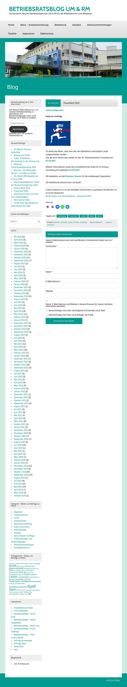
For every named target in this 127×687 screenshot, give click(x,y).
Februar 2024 (20, 317)
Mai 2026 (18, 237)
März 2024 (18, 314)
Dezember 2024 (21, 287)
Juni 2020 (18, 448)
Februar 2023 (20, 353)
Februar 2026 (20, 246)
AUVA (57, 222)
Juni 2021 (18, 412)
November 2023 (21, 326)
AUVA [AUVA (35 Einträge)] (13, 565)
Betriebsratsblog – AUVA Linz (27, 626)
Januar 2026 (19, 249)
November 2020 (21, 433)
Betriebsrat (60, 25)
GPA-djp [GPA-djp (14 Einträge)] (23, 572)
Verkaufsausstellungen (24, 545)
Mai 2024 (18, 308)
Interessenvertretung (23, 524)
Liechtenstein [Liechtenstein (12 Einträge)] (23, 577)
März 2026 (18, 243)
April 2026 (18, 240)
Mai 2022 (18, 380)
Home (11, 25)
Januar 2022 (19, 391)
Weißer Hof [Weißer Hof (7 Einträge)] (23, 594)
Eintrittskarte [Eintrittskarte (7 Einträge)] (17, 570)
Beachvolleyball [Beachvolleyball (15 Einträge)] (16, 568)
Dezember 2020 (21, 430)
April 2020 (18, 454)
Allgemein (18, 512)
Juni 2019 (18, 484)
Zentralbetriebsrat (21, 548)
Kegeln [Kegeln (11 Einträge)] (27, 575)
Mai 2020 (18, 451)
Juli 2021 (18, 409)
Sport (99, 216)
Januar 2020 (19, 463)
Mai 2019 (18, 487)
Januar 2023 (19, 356)
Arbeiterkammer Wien (23, 608)
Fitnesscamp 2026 (22, 188)
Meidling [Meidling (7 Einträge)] (36, 577)
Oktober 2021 (20, 400)
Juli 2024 (18, 302)
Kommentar (51, 246)
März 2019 (18, 493)
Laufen (83, 216)
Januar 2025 (19, 284)
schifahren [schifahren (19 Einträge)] (26, 581)
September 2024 (21, 296)
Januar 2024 (19, 320)
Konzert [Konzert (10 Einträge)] (33, 575)
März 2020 (18, 457)
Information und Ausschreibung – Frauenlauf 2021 (69, 196)
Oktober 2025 (20, 258)
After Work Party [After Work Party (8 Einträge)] (22, 564)
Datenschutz (46, 33)
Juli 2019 (18, 481)
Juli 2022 (18, 374)
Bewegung (62, 216)
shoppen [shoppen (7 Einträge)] (12, 583)
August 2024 (19, 299)
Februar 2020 (20, 460)
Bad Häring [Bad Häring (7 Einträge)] (20, 566)
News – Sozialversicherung (34, 25)
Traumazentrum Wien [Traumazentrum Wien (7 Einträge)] (16, 592)
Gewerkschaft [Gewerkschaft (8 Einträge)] (13, 573)
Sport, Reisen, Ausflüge (77, 222)
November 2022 (21, 362)
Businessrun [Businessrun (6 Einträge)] (35, 568)
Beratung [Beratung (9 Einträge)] (27, 568)
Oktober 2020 (20, 436)
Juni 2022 (18, 377)
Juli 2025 (18, 266)
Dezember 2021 (21, 394)
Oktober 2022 (20, 365)
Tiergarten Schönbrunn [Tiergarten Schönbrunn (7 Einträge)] (33, 590)
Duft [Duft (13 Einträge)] (11, 570)
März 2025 (18, 278)
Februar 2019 (20, 496)
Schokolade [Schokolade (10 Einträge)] (36, 581)
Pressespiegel (20, 530)
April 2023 (18, 347)
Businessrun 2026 (22, 155)
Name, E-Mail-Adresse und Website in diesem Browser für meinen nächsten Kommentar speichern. (79, 305)
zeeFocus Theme (113, 680)
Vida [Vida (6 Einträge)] (30, 592)
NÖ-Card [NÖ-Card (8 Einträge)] (27, 579)
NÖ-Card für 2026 (22, 200)
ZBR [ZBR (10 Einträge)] (29, 594)
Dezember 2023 (21, 323)
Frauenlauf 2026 (21, 191)
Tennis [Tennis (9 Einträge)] (19, 590)
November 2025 (21, 255)
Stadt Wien (18, 646)
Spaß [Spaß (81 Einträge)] (31, 586)
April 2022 (18, 383)
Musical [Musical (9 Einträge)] (12, 579)
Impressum (28, 33)
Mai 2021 (18, 415)
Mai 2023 (18, 344)
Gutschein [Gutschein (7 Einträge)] (30, 572)
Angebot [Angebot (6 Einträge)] (30, 563)
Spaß (92, 216)
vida (15, 649)
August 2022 (19, 371)
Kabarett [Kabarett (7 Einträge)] (21, 574)
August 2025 (19, 263)
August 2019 (19, 478)
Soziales (76, 25)
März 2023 (18, 350)
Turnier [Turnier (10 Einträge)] (26, 592)
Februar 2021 (20, 424)
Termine (12, 33)
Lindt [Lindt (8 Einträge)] (31, 577)
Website (49, 291)
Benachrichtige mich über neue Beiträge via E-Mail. (71, 315)
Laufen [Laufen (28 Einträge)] (13, 576)
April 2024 (18, 311)
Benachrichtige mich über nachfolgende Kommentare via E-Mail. (77, 310)
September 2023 (21, 332)
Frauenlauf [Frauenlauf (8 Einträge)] (29, 570)
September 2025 (21, 261)
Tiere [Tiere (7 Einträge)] (23, 590)
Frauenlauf (73, 216)
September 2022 (21, 368)
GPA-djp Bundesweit (23, 641)
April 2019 (18, 490)
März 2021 (18, 421)
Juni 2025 (18, 269)
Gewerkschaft (20, 521)
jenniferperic (97, 222)
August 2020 (19, 442)
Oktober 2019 (20, 472)
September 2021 (21, 403)
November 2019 (21, 469)
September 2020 (21, 439)
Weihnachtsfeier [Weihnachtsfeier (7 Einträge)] (14, 594)
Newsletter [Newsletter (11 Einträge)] (19, 579)
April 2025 (18, 275)
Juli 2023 (18, 338)
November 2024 (21, 290)
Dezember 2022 (21, 359)
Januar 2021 (19, 427)
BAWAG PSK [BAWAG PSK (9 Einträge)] (30, 566)
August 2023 (19, 335)
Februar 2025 (20, 281)
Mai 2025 (18, 272)
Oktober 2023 (20, 329)
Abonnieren (18, 129)
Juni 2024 (18, 305)
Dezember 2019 (21, 466)
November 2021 (21, 397)
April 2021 (18, 418)
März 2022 (18, 385)
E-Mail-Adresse (53, 281)
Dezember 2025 (21, 252)
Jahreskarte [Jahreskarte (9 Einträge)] (13, 575)
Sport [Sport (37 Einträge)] (12, 589)
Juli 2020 (18, 445)
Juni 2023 (18, 341)
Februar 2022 (20, 388)
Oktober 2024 (20, 293)
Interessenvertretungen (99, 25)
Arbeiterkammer (21, 515)
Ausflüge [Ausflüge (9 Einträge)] (36, 564)
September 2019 (21, 475)
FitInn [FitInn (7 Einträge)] (23, 570)
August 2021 (19, 406)
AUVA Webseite (21, 611)
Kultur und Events (21, 527)
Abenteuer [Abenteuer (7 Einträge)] (12, 563)
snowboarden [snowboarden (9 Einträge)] (20, 583)
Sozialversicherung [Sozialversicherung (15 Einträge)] (18, 587)
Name (49, 272)
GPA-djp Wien (20, 643)
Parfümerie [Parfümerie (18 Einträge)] (14, 581)
